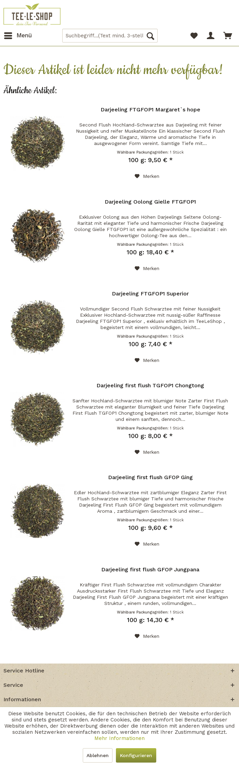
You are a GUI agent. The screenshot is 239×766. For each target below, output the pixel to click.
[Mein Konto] (211, 35)
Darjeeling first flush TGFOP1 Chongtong (150, 385)
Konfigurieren (136, 755)
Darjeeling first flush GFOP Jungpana (150, 569)
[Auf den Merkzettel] (147, 176)
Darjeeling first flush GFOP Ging (150, 477)
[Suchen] (150, 35)
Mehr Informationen (119, 738)
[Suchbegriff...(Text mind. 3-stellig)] (110, 35)
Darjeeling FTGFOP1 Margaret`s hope (150, 109)
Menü (18, 34)
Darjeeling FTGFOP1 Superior (150, 293)
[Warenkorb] (228, 35)
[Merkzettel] (194, 35)
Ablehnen (98, 755)
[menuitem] (17, 35)
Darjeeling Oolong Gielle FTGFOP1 (150, 201)
